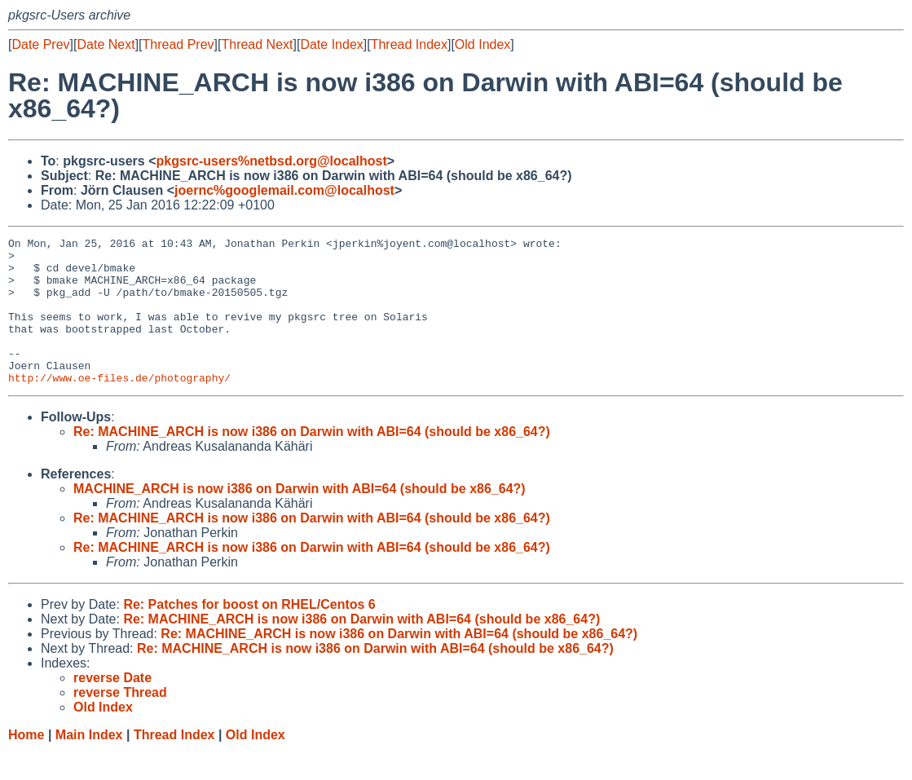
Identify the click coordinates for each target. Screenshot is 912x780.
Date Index (331, 44)
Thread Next (257, 44)
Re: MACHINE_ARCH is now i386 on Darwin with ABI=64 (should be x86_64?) (311, 461)
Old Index (482, 44)
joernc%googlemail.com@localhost (284, 190)
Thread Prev (178, 44)
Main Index (89, 764)
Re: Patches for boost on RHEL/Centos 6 (249, 634)
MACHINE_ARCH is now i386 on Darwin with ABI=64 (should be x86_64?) (299, 518)
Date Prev (40, 44)
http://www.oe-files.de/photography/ (119, 406)
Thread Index (409, 44)
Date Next (105, 44)
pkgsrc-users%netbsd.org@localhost (271, 161)
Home (26, 764)
